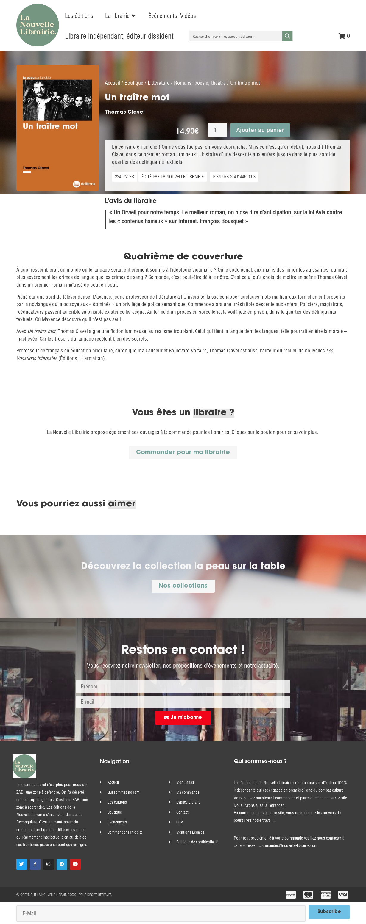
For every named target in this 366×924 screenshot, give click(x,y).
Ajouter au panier (260, 129)
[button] (120, 15)
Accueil (112, 82)
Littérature (158, 82)
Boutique (133, 82)
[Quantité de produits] (217, 129)
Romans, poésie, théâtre (200, 82)
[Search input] (236, 36)
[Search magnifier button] (287, 36)
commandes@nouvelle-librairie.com (288, 845)
